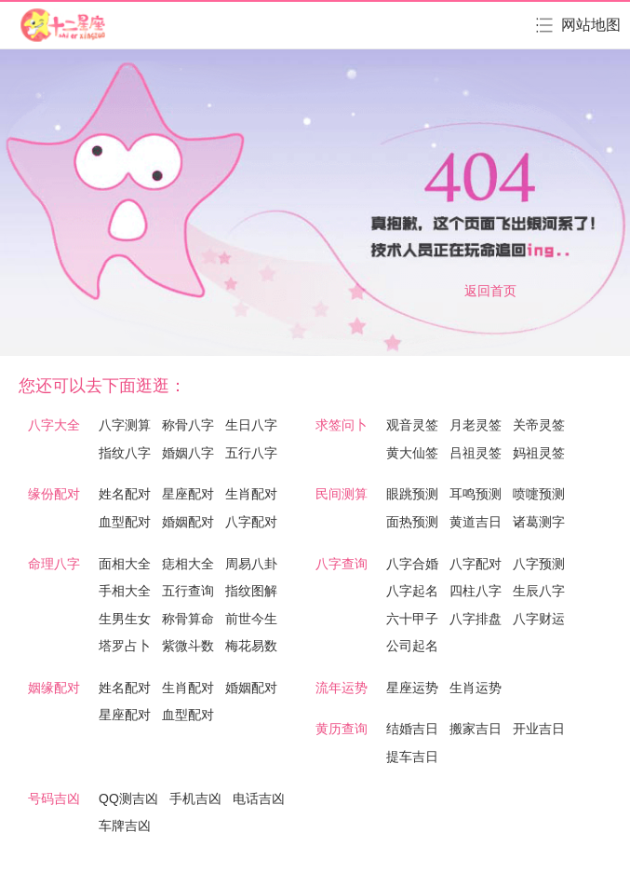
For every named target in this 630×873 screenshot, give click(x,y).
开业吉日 (539, 728)
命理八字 (54, 563)
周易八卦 (251, 563)
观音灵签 (412, 424)
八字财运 (539, 618)
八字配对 (251, 521)
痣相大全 (188, 563)
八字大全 (54, 424)
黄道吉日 (475, 521)
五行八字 (251, 452)
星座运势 (412, 687)
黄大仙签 (412, 452)
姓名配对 (125, 493)
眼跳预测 (412, 493)
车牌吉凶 (125, 825)
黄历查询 (341, 728)
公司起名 (412, 645)
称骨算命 (188, 618)
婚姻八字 (188, 452)
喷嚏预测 (539, 493)
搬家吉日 (475, 728)
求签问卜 (341, 424)
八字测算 (125, 424)
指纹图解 (251, 590)
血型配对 (125, 521)
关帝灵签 (539, 424)
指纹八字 (125, 452)
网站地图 (591, 25)
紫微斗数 (188, 645)
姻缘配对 (54, 687)
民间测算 (341, 493)
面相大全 (125, 563)
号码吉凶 (54, 798)
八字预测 (539, 563)
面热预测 (412, 521)
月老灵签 (475, 424)
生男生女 (125, 618)
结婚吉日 (412, 728)
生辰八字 (539, 590)
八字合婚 (412, 563)
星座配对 (188, 493)
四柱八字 (475, 590)
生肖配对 (251, 493)
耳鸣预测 (475, 493)
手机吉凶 (195, 798)
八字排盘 (475, 618)
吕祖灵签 (475, 452)
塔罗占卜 (125, 645)
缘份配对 (54, 493)
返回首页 (490, 290)
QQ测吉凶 (128, 798)
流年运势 (341, 687)
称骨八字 (188, 424)
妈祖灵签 (539, 452)
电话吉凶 (259, 798)
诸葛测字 (539, 521)
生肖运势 (475, 687)
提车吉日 (412, 756)
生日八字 (251, 424)
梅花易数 (251, 645)
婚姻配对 (188, 521)
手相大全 (125, 590)
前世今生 (251, 618)
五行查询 (188, 590)
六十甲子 (412, 618)
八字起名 (412, 590)
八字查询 (341, 563)
